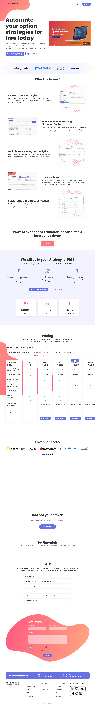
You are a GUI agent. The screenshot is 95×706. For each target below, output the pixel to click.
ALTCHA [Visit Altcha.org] (45, 650)
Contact (58, 696)
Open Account (32, 54)
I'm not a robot (36, 647)
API (28, 693)
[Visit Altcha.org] (46, 647)
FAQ (42, 686)
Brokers (65, 4)
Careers (58, 693)
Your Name (31, 625)
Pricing (58, 4)
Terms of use (60, 686)
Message (31, 632)
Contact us (47, 527)
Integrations (45, 683)
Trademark (59, 690)
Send (47, 655)
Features (30, 683)
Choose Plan (45, 418)
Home (51, 4)
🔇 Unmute (86, 43)
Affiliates (30, 696)
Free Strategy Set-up (14, 54)
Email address (52, 625)
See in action (48, 244)
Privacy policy (60, 683)
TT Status (44, 690)
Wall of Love (31, 686)
